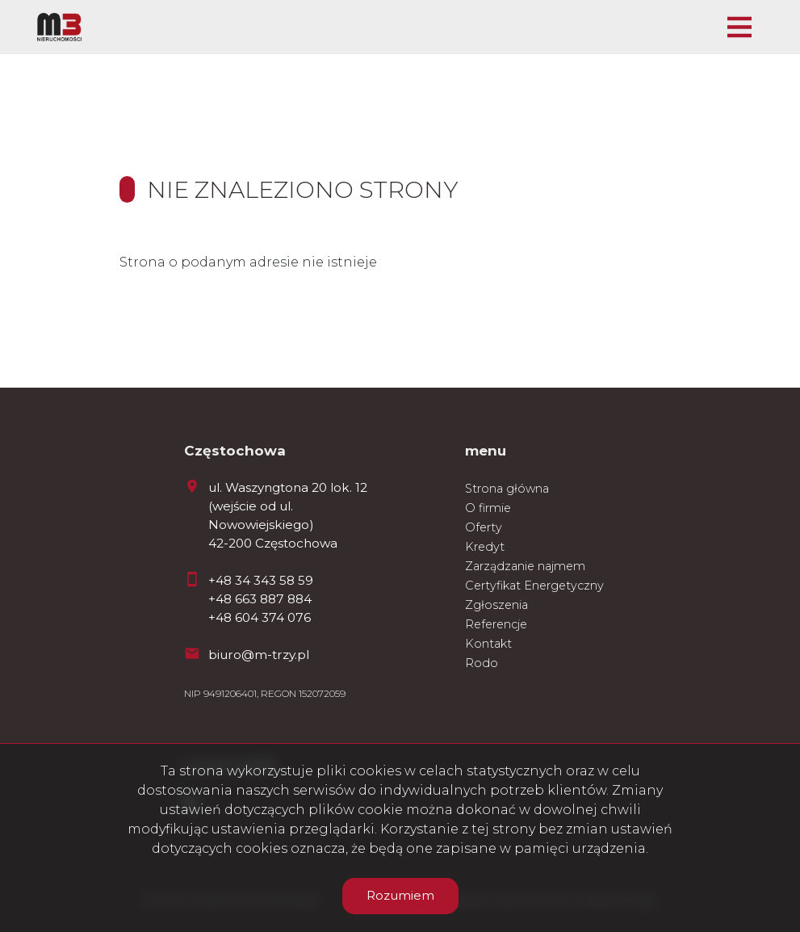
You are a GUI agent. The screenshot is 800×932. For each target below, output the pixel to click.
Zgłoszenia (496, 605)
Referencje (496, 624)
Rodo (481, 663)
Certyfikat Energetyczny (534, 585)
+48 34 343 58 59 (260, 580)
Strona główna (507, 488)
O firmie (488, 508)
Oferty (483, 527)
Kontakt (488, 643)
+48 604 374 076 (259, 617)
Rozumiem (400, 895)
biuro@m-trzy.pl (258, 654)
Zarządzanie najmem (525, 566)
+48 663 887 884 (260, 599)
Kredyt (485, 546)
